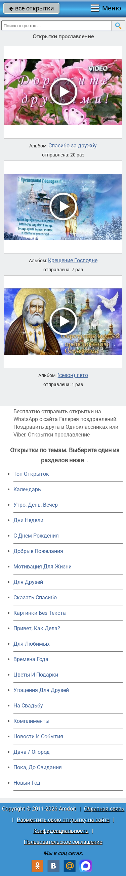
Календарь (27, 489)
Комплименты (31, 721)
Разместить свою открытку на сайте (63, 820)
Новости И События (38, 736)
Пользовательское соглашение (63, 842)
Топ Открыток (31, 474)
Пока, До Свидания (37, 767)
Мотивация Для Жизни (42, 566)
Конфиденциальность (60, 831)
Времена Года (30, 659)
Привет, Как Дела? (36, 628)
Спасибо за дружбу (72, 146)
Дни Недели (28, 520)
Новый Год (26, 783)
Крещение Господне (72, 261)
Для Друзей (28, 582)
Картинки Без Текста (39, 613)
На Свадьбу (28, 705)
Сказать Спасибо (35, 597)
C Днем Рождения (36, 536)
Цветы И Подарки (35, 675)
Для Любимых (31, 644)
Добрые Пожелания (38, 551)
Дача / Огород (31, 752)
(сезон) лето (72, 375)
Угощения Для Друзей (41, 690)
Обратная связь (104, 808)
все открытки (31, 8)
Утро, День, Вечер (35, 505)
